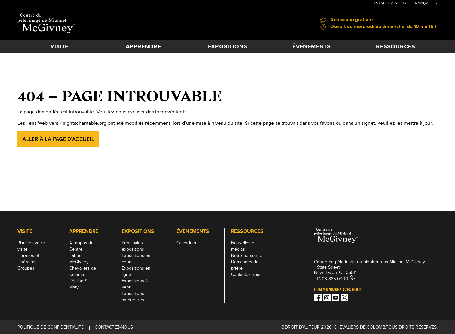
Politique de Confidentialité (50, 327)
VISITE (59, 46)
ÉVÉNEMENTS (311, 46)
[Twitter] (344, 297)
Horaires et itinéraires (28, 258)
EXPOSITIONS (227, 46)
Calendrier (186, 243)
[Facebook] (318, 297)
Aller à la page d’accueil (58, 139)
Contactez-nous (388, 3)
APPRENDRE (143, 46)
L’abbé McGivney (78, 258)
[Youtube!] (335, 297)
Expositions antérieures (133, 296)
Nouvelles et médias (243, 246)
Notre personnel (247, 255)
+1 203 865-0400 (331, 279)
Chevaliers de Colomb (82, 271)
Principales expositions (133, 246)
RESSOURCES (395, 46)
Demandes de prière (244, 264)
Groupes (25, 268)
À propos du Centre (81, 246)
